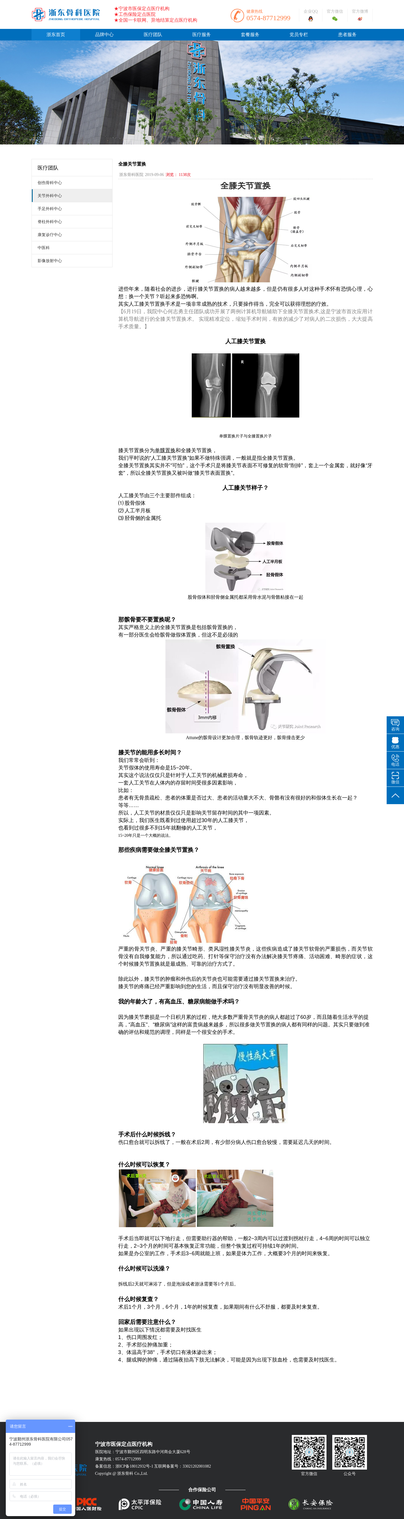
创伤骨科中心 (47, 182)
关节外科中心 (47, 195)
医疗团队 (153, 34)
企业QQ (311, 11)
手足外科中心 (47, 208)
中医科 (41, 247)
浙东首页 (56, 34)
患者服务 (347, 34)
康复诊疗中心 (47, 234)
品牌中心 (104, 34)
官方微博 (360, 11)
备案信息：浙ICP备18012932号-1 (124, 1466)
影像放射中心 (47, 260)
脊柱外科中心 (47, 221)
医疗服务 (201, 34)
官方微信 (335, 11)
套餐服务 (250, 34)
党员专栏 (298, 34)
